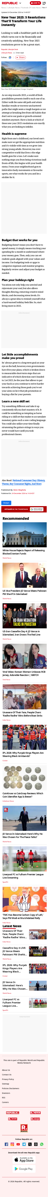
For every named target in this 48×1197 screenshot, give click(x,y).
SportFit (5, 882)
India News (6, 720)
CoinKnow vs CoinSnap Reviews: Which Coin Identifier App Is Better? (23, 795)
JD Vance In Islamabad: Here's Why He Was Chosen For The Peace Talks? (22, 835)
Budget (7, 240)
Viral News (6, 679)
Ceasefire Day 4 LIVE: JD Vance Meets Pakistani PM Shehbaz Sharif (15, 953)
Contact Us (6, 1074)
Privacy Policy (8, 1079)
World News (7, 558)
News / (4, 8)
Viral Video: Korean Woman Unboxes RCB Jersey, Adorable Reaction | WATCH (24, 673)
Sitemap (5, 1084)
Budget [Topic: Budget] (6, 503)
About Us (6, 1070)
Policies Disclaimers (10, 1088)
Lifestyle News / (14, 8)
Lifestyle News (6, 53)
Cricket (5, 760)
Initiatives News (8, 801)
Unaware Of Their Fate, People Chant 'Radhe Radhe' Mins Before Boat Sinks (22, 714)
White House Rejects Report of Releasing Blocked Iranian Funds (24, 552)
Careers (5, 1102)
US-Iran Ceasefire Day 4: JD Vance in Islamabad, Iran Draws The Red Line (21, 633)
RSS (3, 1097)
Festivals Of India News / (31, 8)
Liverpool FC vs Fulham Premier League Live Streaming (23, 876)
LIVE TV (35, 3)
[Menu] (44, 3)
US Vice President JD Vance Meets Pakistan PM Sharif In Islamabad (24, 592)
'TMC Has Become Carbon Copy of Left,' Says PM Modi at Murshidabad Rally (23, 916)
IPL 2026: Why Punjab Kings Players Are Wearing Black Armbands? (23, 754)
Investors (6, 1093)
